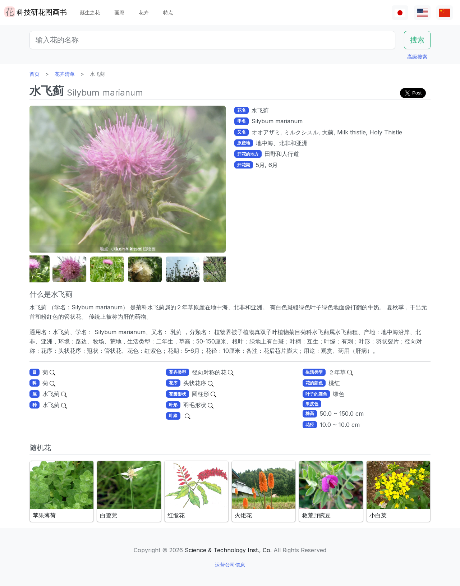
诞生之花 (90, 12)
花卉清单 (65, 74)
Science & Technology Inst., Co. (228, 550)
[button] (47, 269)
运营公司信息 (230, 565)
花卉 (144, 12)
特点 (168, 12)
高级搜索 (417, 57)
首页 (34, 74)
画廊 (119, 12)
